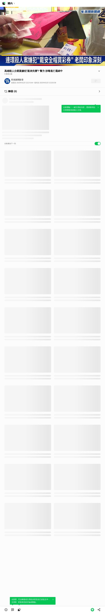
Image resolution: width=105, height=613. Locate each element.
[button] (6, 609)
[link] (12, 609)
